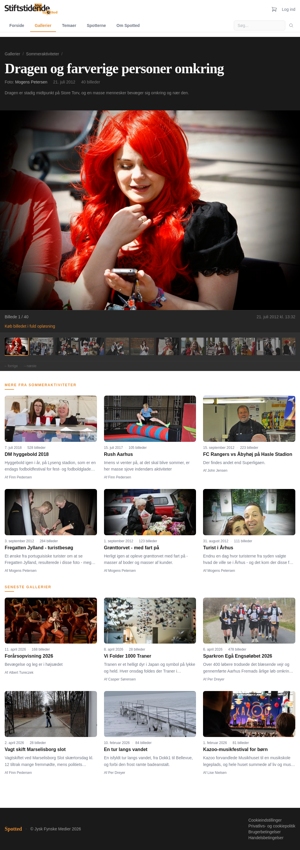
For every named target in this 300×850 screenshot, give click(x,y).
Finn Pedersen (20, 477)
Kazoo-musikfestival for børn (235, 749)
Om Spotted (128, 25)
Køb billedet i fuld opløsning (30, 326)
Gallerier (43, 25)
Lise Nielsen (216, 773)
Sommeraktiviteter (42, 54)
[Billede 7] (167, 346)
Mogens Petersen (31, 82)
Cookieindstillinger (265, 820)
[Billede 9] (218, 346)
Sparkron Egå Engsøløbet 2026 (237, 656)
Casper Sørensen (122, 679)
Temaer (69, 25)
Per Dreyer (215, 679)
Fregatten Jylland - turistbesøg (39, 547)
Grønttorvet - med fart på (131, 547)
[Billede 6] (142, 346)
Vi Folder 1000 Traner (127, 656)
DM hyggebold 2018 (27, 454)
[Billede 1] (16, 346)
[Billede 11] (268, 346)
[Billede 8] (192, 346)
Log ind (288, 9)
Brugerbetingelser (264, 832)
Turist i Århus (218, 547)
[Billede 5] (117, 346)
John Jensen (217, 470)
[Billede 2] (41, 346)
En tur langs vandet (125, 749)
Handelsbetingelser (266, 837)
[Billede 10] (243, 346)
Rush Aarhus (118, 454)
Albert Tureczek (21, 673)
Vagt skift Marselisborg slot (35, 749)
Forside (16, 25)
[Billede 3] (67, 346)
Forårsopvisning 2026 (29, 656)
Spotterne (96, 25)
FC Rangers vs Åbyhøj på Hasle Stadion (247, 454)
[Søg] (291, 25)
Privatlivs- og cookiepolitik (271, 826)
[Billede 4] (92, 346)
